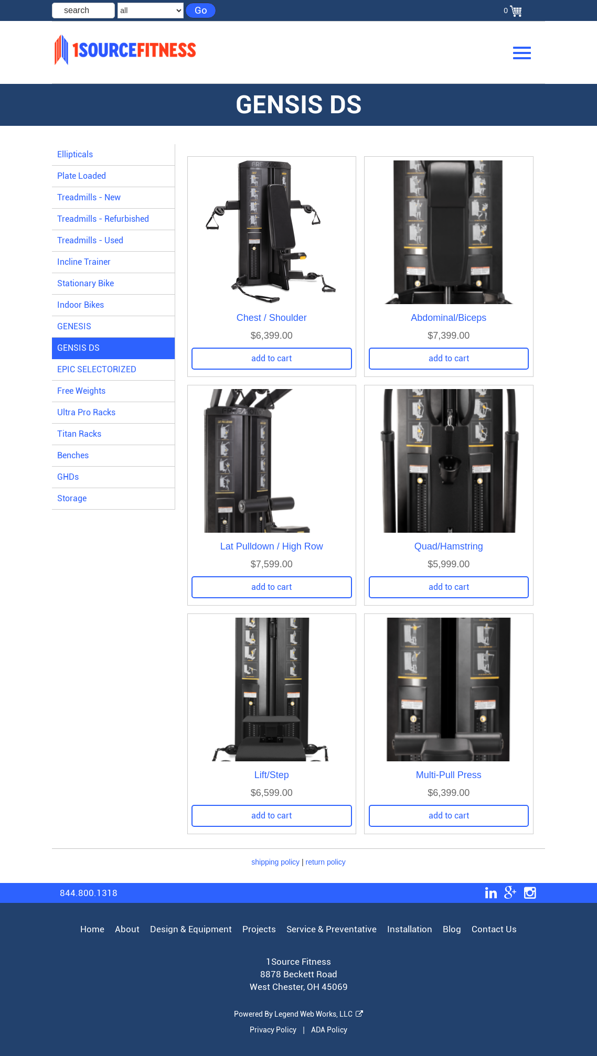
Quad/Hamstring (448, 546)
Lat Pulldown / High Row (271, 546)
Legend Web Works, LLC (318, 1014)
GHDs (68, 477)
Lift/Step (271, 775)
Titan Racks (79, 434)
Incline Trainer (84, 262)
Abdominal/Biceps (448, 318)
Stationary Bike (85, 283)
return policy (326, 862)
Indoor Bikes (80, 305)
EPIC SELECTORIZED (96, 369)
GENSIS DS (78, 348)
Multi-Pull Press (449, 775)
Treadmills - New (89, 197)
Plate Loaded (81, 176)
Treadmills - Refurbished (103, 219)
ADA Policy (329, 1030)
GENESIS (74, 326)
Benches (73, 455)
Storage (72, 498)
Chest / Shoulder (272, 318)
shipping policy (275, 862)
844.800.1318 (89, 893)
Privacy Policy (273, 1030)
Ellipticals (75, 154)
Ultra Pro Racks (86, 412)
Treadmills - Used (90, 240)
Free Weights (81, 391)
